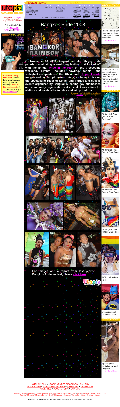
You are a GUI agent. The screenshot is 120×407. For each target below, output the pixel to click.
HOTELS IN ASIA (38, 384)
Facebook (14, 27)
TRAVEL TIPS (31, 14)
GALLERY (59, 10)
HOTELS (29, 7)
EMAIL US (48, 7)
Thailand (76, 17)
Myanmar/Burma (41, 395)
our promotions (10, 91)
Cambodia (95, 7)
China (75, 9)
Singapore (77, 16)
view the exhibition (110, 371)
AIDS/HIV (29, 9)
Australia (76, 7)
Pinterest (18, 30)
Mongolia (95, 12)
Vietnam (86, 17)
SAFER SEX (30, 12)
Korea (97, 10)
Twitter (6, 30)
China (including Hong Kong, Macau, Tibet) (51, 393)
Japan (86, 10)
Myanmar (76, 14)
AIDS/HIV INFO (34, 386)
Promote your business (50, 17)
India (97, 9)
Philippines (95, 14)
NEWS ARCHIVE (32, 10)
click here (79, 274)
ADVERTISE (45, 389)
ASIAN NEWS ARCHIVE (54, 386)
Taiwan (96, 16)
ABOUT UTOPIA (61, 389)
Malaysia (86, 12)
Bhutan (86, 7)
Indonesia (77, 10)
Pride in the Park (61, 67)
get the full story (110, 40)
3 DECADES (17, 17)
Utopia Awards (91, 74)
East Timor (86, 9)
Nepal (86, 14)
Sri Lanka (86, 16)
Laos (75, 12)
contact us (80, 95)
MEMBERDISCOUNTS (60, 8)
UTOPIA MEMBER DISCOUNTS (63, 384)
